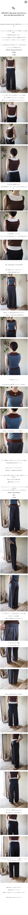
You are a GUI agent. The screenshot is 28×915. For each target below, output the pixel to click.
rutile (7, 3)
